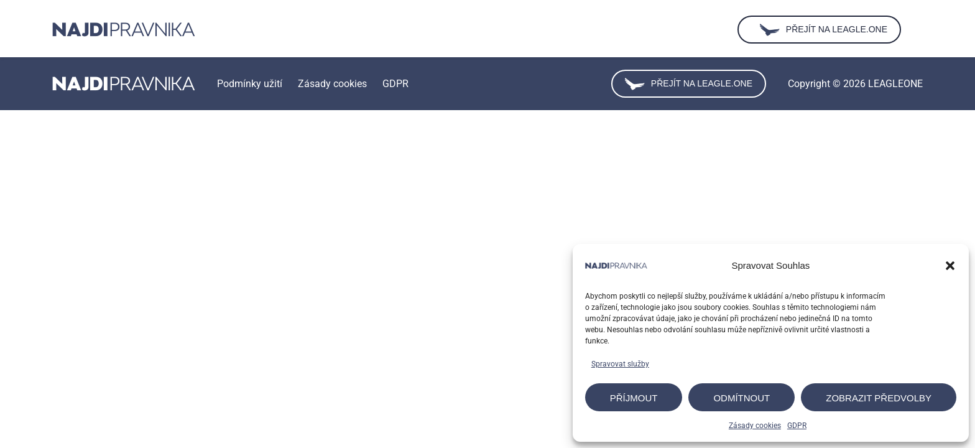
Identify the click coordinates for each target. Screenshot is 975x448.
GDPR (796, 425)
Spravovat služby (620, 364)
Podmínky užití (249, 84)
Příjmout (634, 398)
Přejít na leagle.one (688, 84)
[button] (950, 265)
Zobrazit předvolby (878, 398)
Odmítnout (741, 398)
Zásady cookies (755, 425)
